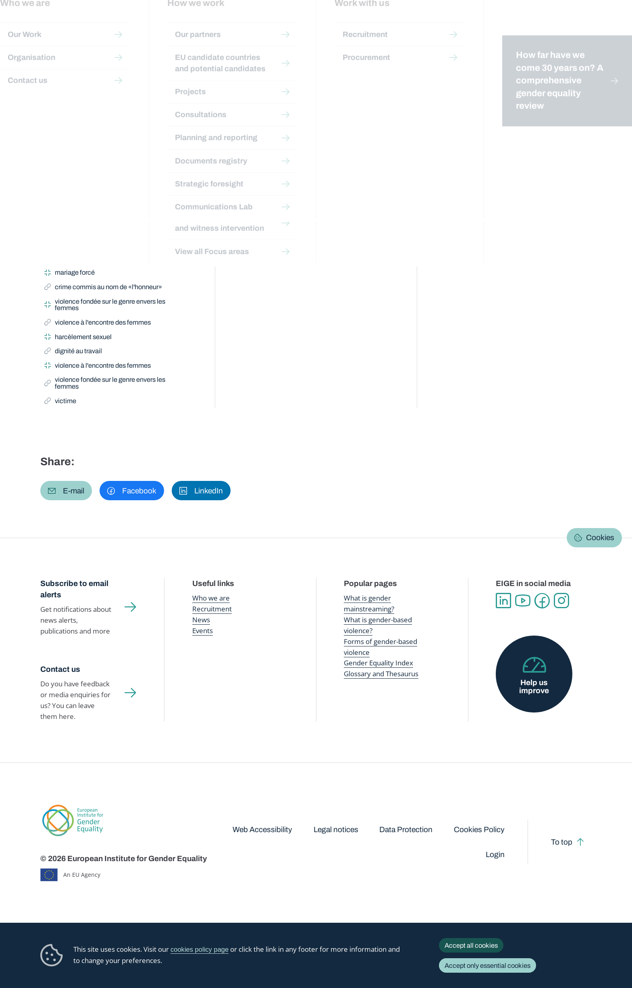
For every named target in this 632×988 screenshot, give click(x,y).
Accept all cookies (471, 945)
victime (62, 216)
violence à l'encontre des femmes (97, 324)
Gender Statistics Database (513, 24)
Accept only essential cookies (487, 965)
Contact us (60, 669)
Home (57, 79)
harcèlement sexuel (78, 338)
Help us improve (534, 686)
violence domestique (79, 231)
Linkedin (503, 600)
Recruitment (212, 608)
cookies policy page (199, 949)
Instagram (561, 600)
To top (561, 842)
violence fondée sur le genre (98, 182)
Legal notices (336, 829)
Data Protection (405, 829)
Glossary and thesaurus (182, 79)
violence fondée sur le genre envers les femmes (104, 305)
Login (495, 854)
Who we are (211, 598)
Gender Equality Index (436, 24)
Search (612, 24)
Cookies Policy (479, 829)
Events (202, 630)
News (201, 619)
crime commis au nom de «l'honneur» (103, 202)
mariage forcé (69, 274)
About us (573, 24)
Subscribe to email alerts (74, 589)
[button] (66, 490)
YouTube (522, 600)
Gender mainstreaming (292, 24)
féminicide (64, 260)
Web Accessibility (262, 829)
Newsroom (145, 24)
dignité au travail (73, 352)
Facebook (542, 600)
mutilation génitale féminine (89, 245)
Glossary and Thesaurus (381, 673)
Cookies (600, 537)
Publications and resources (212, 24)
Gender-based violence (365, 24)
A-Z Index (234, 79)
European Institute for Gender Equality (56, 24)
